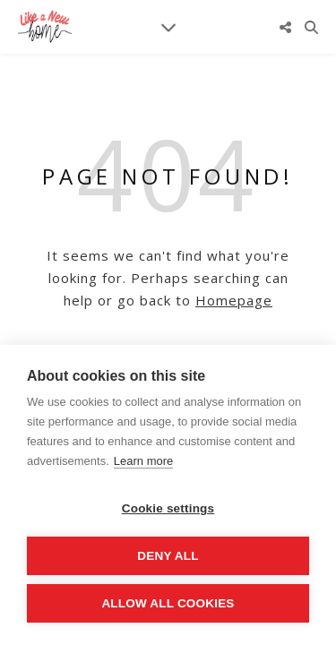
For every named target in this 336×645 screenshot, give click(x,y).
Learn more (143, 461)
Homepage (233, 300)
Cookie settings (168, 508)
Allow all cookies (167, 603)
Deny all (167, 556)
